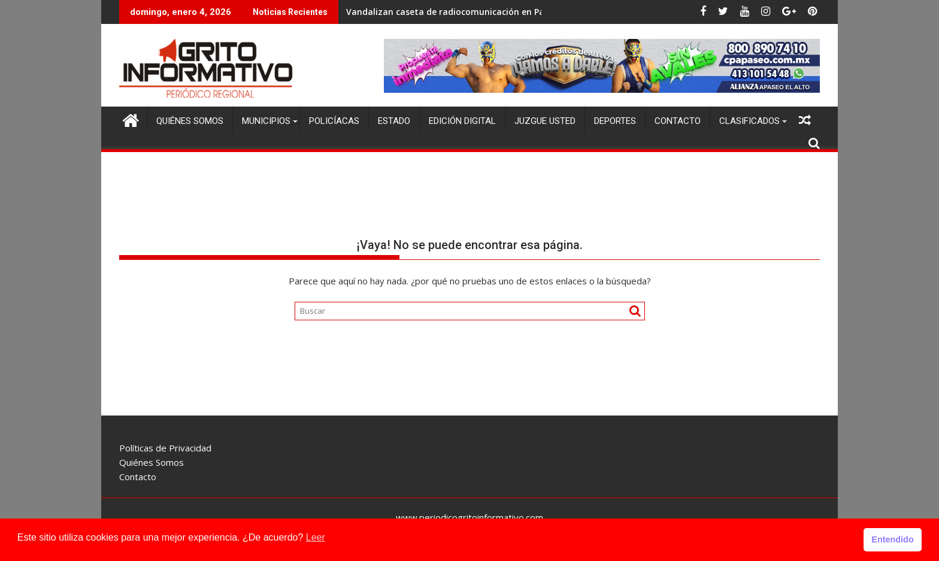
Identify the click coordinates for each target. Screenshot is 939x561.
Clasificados (749, 121)
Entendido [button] (892, 539)
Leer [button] (315, 537)
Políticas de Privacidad (165, 448)
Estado (394, 121)
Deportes (615, 121)
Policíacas (334, 121)
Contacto (678, 121)
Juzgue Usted (544, 121)
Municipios (266, 121)
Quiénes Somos (189, 121)
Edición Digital (462, 121)
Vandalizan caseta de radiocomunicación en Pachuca (457, 11)
